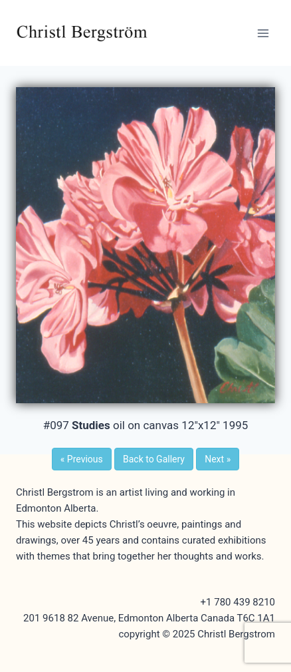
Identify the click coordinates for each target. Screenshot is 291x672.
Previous (81, 459)
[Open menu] (262, 33)
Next (218, 459)
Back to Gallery (154, 459)
